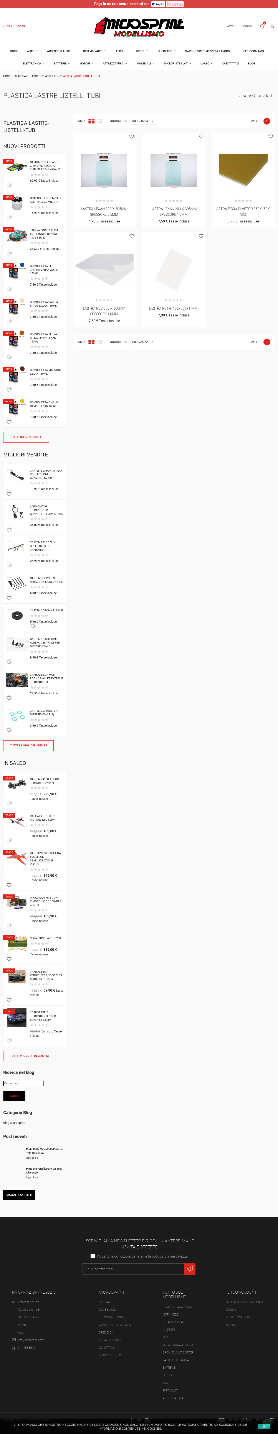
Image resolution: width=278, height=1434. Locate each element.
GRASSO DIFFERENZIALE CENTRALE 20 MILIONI (45, 199)
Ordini (231, 1309)
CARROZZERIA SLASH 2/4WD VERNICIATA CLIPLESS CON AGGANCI (45, 165)
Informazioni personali (244, 1302)
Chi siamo (106, 1302)
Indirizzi (232, 1325)
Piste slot (170, 1390)
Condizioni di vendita (115, 1325)
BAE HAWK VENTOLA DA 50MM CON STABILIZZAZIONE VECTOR (45, 858)
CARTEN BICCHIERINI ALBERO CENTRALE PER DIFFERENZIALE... (45, 642)
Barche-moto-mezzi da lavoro (207, 51)
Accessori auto (59, 51)
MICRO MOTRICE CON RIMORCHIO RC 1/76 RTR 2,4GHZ (45, 901)
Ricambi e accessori (177, 1307)
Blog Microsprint (14, 1122)
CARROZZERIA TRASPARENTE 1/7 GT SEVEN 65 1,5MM (44, 1016)
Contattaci (230, 63)
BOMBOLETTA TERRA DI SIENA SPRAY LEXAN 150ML (45, 338)
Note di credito (238, 1317)
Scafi (166, 1383)
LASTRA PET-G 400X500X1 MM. (173, 308)
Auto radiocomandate (179, 1345)
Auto (31, 51)
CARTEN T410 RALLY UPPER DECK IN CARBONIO (43, 546)
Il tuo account (241, 1292)
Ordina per (118, 121)
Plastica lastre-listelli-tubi (26, 126)
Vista (81, 121)
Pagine (255, 121)
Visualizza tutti (19, 1195)
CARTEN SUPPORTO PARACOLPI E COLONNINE (46, 579)
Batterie (60, 63)
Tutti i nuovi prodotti (26, 437)
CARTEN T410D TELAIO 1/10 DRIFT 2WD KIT (44, 780)
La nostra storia (112, 1317)
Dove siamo (107, 1309)
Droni (140, 51)
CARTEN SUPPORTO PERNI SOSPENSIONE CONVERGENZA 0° (46, 474)
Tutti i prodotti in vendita (29, 1055)
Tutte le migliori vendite (28, 745)
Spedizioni (106, 1332)
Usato (205, 63)
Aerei (120, 51)
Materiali (144, 63)
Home (14, 51)
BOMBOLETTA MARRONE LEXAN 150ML (45, 371)
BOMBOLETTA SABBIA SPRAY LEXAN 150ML (44, 303)
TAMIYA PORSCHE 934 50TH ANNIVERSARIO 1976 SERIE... (44, 234)
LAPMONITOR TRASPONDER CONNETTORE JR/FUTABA (46, 510)
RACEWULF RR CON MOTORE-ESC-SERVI (43, 817)
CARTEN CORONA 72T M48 (46, 610)
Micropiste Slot (176, 63)
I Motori (168, 1329)
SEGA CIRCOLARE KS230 (45, 938)
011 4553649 (13, 26)
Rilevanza (144, 121)
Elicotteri (165, 51)
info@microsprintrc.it (31, 1340)
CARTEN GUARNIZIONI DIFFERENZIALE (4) (44, 712)
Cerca (14, 1095)
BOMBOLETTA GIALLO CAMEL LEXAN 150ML (44, 404)
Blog (251, 63)
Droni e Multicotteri (178, 1352)
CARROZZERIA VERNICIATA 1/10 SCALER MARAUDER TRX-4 (46, 975)
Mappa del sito (110, 1355)
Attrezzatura (113, 63)
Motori (85, 63)
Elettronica (32, 63)
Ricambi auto (93, 51)
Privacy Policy (110, 1340)
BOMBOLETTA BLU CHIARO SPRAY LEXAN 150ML (44, 269)
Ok (264, 1426)
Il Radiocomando (175, 1322)
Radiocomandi (254, 51)
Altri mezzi (170, 1314)
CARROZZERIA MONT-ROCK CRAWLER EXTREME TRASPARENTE (46, 678)
